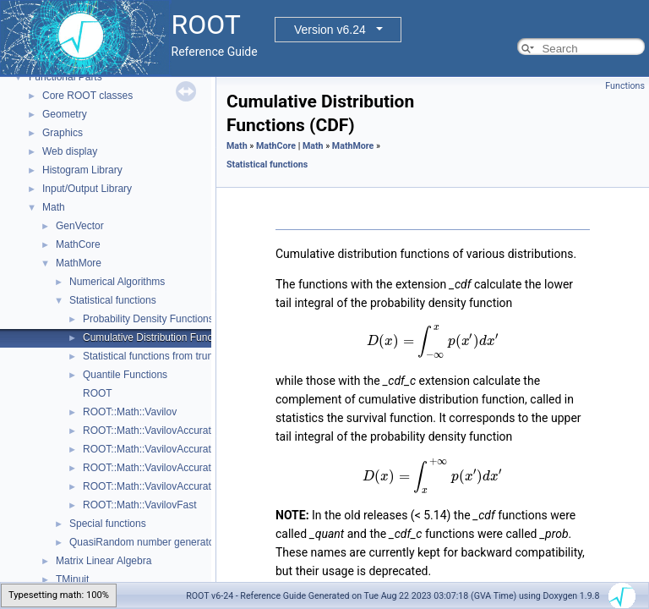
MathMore (78, 263)
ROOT (97, 393)
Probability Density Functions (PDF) (163, 319)
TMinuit (72, 579)
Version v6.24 (330, 29)
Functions (625, 85)
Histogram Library (82, 170)
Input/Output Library (87, 189)
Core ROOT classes (87, 96)
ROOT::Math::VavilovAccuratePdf (157, 468)
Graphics (62, 133)
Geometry (64, 114)
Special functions (107, 523)
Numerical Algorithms (117, 282)
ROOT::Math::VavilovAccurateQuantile (168, 486)
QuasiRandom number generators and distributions (184, 542)
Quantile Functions (125, 375)
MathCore (78, 244)
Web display (69, 151)
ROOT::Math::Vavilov (130, 412)
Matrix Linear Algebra (103, 561)
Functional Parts (65, 77)
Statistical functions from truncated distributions (189, 356)
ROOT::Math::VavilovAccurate (150, 430)
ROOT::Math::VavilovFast (139, 505)
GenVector (80, 226)
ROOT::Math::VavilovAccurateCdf (157, 449)
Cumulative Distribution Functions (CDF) (174, 337)
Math (53, 207)
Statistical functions (112, 300)
